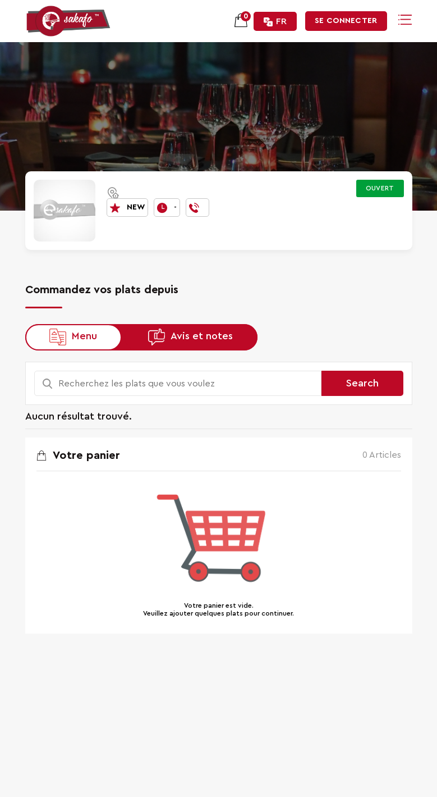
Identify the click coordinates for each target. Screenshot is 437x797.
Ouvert (380, 188)
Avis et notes (202, 336)
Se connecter (346, 21)
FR (275, 21)
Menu (84, 336)
